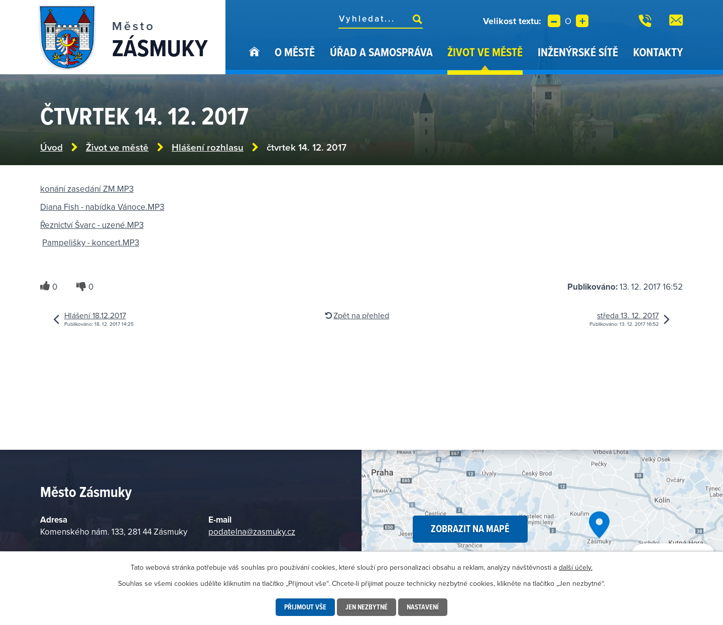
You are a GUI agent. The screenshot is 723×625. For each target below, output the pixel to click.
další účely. (575, 567)
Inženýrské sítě (578, 52)
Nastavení (423, 607)
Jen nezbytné (366, 607)
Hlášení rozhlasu (208, 147)
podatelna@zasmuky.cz (251, 532)
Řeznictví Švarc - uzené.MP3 (92, 225)
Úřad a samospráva (381, 52)
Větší (582, 21)
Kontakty (658, 52)
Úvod (254, 59)
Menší (554, 21)
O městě (295, 52)
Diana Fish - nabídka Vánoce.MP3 (102, 207)
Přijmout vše (305, 607)
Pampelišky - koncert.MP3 (90, 242)
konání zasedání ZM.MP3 (87, 189)
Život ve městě (485, 52)
